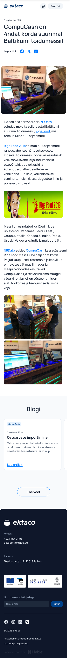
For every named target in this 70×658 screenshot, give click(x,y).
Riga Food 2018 (15, 146)
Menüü (55, 6)
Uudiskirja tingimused (16, 643)
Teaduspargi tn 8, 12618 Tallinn (22, 561)
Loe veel (33, 492)
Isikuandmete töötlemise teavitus (22, 638)
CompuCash (35, 250)
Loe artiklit (15, 464)
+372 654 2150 (13, 539)
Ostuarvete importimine (27, 437)
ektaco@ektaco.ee (16, 542)
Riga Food (43, 131)
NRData (46, 122)
